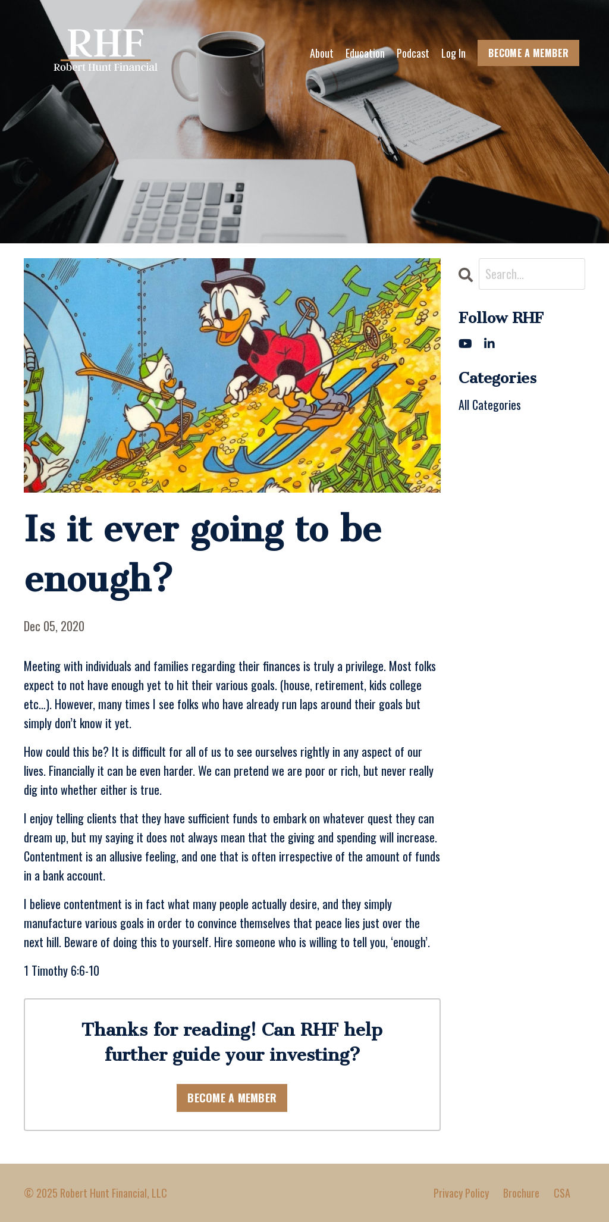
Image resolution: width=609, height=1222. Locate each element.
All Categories (490, 404)
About (322, 53)
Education (365, 53)
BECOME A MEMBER (528, 53)
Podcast (413, 53)
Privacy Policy (461, 1193)
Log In (453, 53)
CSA (562, 1193)
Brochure (521, 1193)
